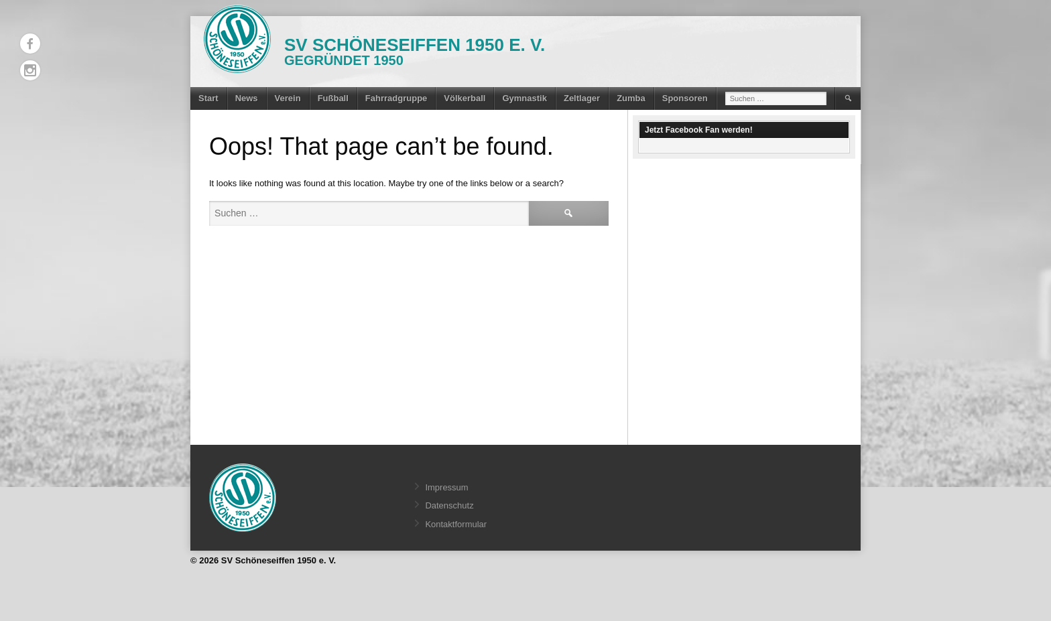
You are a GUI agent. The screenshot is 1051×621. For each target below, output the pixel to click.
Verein (288, 98)
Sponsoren (685, 98)
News (246, 98)
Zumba (631, 98)
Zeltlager (582, 98)
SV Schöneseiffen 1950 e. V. (414, 45)
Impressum (446, 487)
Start (208, 98)
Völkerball (464, 98)
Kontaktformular (456, 524)
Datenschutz (449, 505)
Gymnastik (524, 98)
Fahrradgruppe (396, 98)
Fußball (333, 98)
